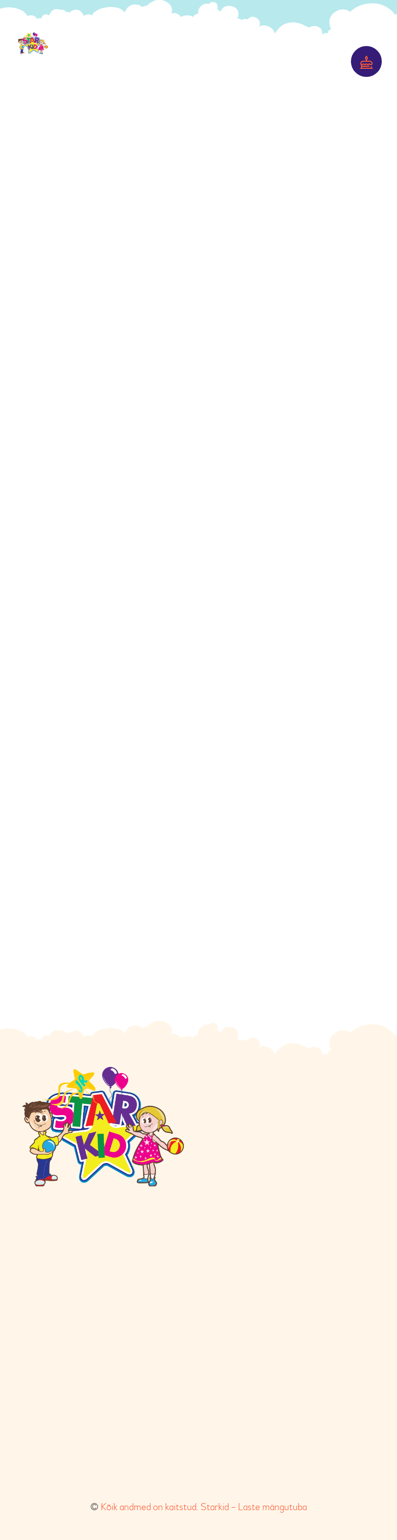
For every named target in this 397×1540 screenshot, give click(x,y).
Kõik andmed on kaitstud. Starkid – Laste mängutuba (204, 1507)
